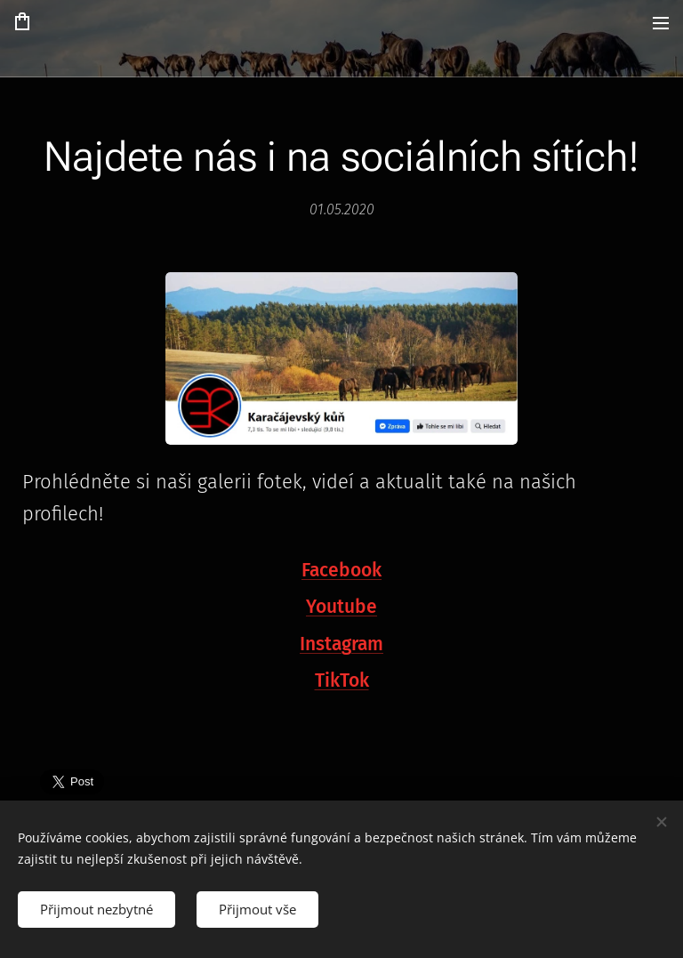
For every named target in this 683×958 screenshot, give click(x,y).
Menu (661, 23)
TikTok (342, 680)
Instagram (341, 643)
